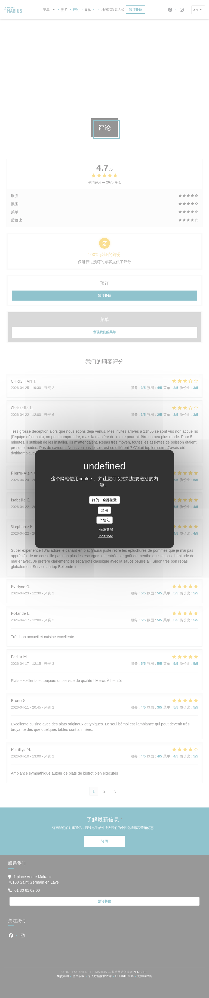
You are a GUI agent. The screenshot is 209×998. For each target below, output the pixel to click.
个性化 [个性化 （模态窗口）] (104, 520)
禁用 (104, 510)
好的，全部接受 (104, 500)
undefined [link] (105, 536)
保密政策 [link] (106, 529)
